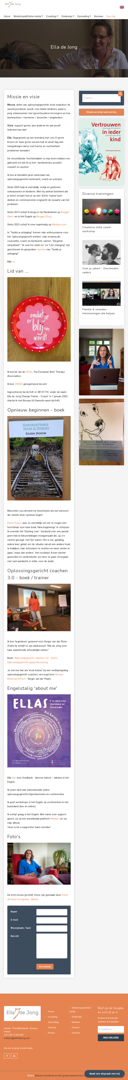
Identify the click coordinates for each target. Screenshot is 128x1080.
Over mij (110, 16)
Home (7, 16)
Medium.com (59, 224)
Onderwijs (68, 16)
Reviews (98, 16)
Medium (55, 818)
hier (14, 777)
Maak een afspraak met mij (101, 112)
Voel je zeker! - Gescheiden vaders (100, 270)
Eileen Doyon (14, 522)
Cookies (75, 1033)
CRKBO (19, 384)
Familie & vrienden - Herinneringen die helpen (98, 311)
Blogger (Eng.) (44, 216)
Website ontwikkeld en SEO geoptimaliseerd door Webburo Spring (67, 1075)
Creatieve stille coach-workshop (97, 229)
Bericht (15, 936)
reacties (41, 249)
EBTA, (28, 371)
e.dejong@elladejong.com (17, 1038)
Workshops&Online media (28, 16)
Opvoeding (84, 16)
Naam (14, 911)
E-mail (14, 919)
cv (13, 261)
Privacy (51, 1033)
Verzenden (45, 966)
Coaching (52, 16)
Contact (8, 23)
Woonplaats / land (21, 928)
